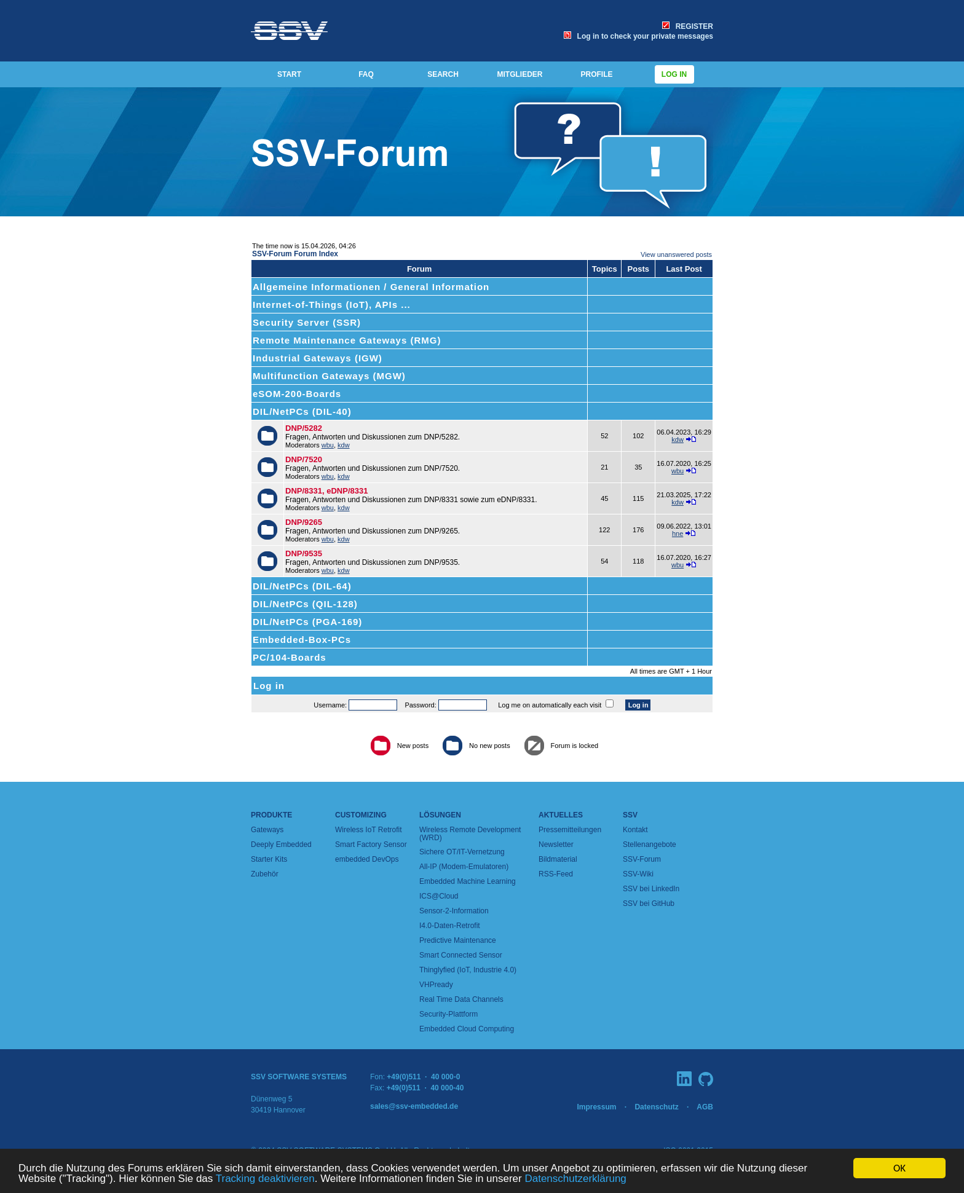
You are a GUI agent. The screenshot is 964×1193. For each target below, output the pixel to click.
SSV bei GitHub (648, 903)
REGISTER (687, 26)
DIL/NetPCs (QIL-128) (305, 604)
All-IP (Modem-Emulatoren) (463, 866)
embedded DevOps (366, 859)
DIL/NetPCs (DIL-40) (302, 411)
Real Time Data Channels (461, 999)
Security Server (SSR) (307, 322)
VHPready (436, 984)
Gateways (267, 829)
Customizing (361, 815)
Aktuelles (561, 815)
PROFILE (596, 74)
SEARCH (443, 74)
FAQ (366, 74)
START (289, 74)
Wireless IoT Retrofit (368, 829)
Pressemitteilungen (570, 829)
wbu (328, 445)
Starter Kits (269, 859)
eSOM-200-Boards (297, 393)
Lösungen (440, 815)
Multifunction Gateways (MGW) (329, 376)
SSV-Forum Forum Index (295, 254)
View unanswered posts (676, 254)
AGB (705, 1107)
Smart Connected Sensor (460, 955)
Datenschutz (656, 1107)
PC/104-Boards (289, 657)
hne (677, 533)
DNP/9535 (303, 553)
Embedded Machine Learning (467, 881)
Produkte (271, 815)
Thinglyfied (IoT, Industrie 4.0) (467, 970)
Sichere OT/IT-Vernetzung (462, 852)
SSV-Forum (642, 859)
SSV (630, 815)
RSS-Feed (556, 874)
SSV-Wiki (638, 874)
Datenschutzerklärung (575, 1178)
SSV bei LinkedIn (651, 888)
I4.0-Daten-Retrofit (449, 925)
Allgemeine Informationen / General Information (371, 287)
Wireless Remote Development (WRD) (470, 833)
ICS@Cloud (439, 896)
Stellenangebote (649, 844)
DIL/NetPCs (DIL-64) (302, 586)
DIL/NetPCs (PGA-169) (307, 621)
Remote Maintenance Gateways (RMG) (347, 340)
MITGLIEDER (520, 74)
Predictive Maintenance (457, 940)
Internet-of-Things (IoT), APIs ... (332, 304)
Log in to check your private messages (638, 36)
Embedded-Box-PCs (302, 639)
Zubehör (265, 874)
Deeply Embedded (281, 844)
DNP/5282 (303, 428)
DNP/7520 (303, 459)
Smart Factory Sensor (371, 844)
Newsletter (556, 844)
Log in (674, 74)
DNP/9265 (303, 522)
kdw (344, 445)
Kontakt (635, 829)
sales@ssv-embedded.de (414, 1106)
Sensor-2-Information (454, 911)
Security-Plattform (448, 1014)
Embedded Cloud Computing (466, 1029)
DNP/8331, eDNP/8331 (326, 490)
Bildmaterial (558, 859)
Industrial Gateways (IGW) (317, 358)
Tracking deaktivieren (265, 1178)
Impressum (596, 1107)
